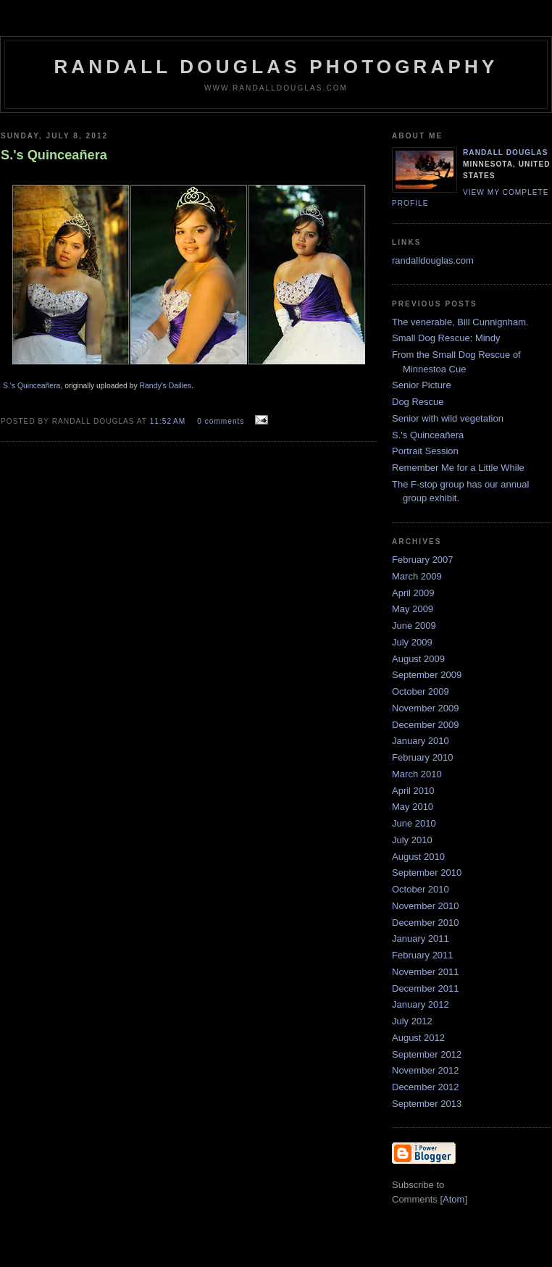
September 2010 (426, 872)
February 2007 (422, 559)
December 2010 (425, 922)
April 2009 (413, 592)
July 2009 (412, 642)
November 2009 (425, 708)
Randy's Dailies (165, 386)
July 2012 (412, 1021)
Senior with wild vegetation (447, 418)
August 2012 (418, 1037)
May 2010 (412, 806)
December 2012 (425, 1087)
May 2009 (412, 608)
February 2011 (422, 955)
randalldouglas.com (433, 260)
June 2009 (414, 625)
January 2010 (420, 740)
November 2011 (425, 971)
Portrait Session (425, 451)
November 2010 (425, 905)
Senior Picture (421, 385)
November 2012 (425, 1070)
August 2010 (418, 856)
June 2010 (414, 823)
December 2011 (425, 988)
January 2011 (420, 938)
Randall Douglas (505, 152)
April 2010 (413, 790)
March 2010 (417, 774)
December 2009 (425, 724)
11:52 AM (169, 421)
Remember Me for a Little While (458, 467)
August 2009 (418, 658)
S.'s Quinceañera (31, 386)
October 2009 (420, 691)
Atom (453, 1199)
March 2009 (417, 576)
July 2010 (412, 840)
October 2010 (420, 889)
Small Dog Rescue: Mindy (446, 338)
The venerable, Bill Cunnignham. (460, 322)
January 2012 (420, 1004)
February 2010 (422, 757)
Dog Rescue (418, 401)
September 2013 (426, 1103)
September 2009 (426, 674)
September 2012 (426, 1054)
